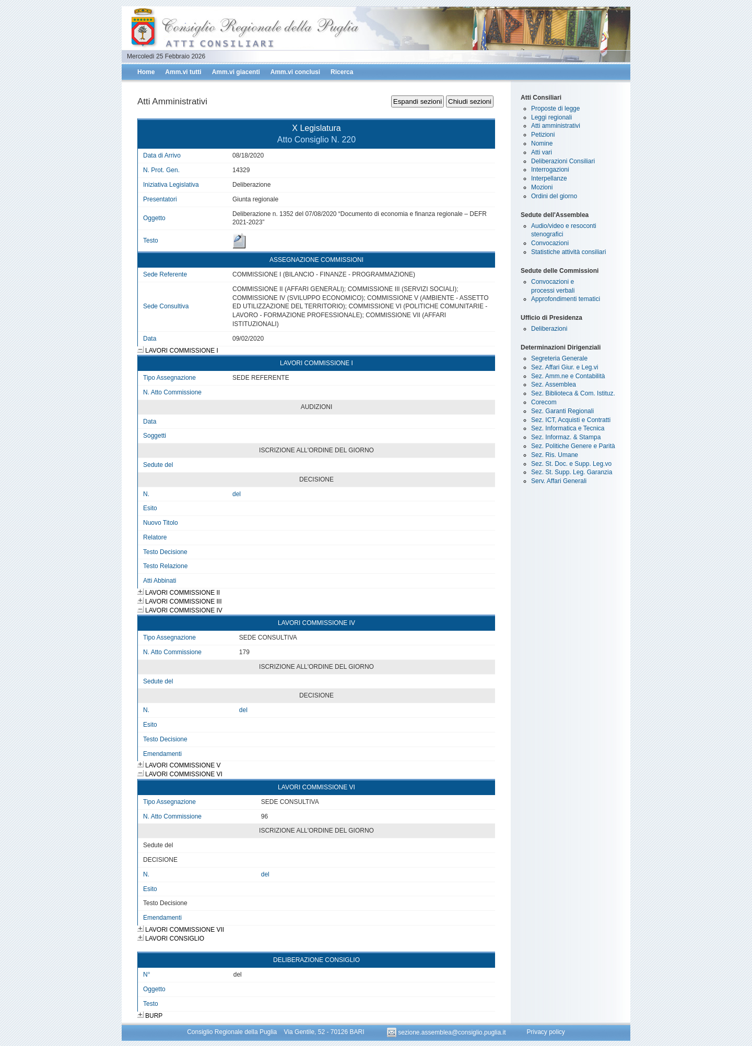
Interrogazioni (550, 169)
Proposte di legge (555, 108)
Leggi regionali (551, 117)
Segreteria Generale (559, 358)
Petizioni (543, 134)
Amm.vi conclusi (295, 72)
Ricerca (342, 72)
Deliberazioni (549, 328)
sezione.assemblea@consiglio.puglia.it (447, 1032)
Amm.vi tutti (183, 72)
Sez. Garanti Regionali (562, 411)
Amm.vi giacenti (236, 72)
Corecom (544, 402)
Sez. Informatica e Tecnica (568, 428)
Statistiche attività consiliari (568, 252)
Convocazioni (550, 243)
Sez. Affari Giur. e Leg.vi (564, 367)
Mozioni (542, 187)
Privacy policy (545, 1032)
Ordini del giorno (554, 196)
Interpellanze (549, 178)
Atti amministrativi (555, 125)
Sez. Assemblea (553, 384)
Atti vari (541, 152)
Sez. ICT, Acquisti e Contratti (570, 420)
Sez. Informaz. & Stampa (566, 437)
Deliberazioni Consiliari (563, 161)
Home (146, 72)
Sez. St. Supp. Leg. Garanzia (571, 472)
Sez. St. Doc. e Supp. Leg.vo (571, 463)
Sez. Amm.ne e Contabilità (568, 376)
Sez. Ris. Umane (554, 455)
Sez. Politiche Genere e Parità (573, 446)
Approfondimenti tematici (565, 299)
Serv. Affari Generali (558, 481)
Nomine (542, 143)
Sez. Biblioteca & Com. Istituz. (573, 393)
